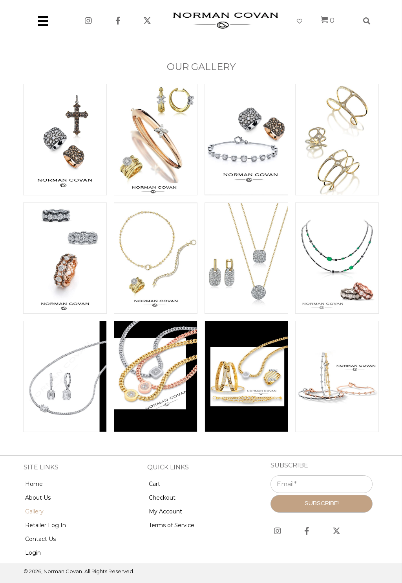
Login (33, 552)
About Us (38, 497)
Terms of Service (171, 525)
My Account (165, 511)
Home (34, 483)
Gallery (34, 511)
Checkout (162, 497)
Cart (154, 483)
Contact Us (40, 539)
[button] (88, 21)
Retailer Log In (45, 525)
